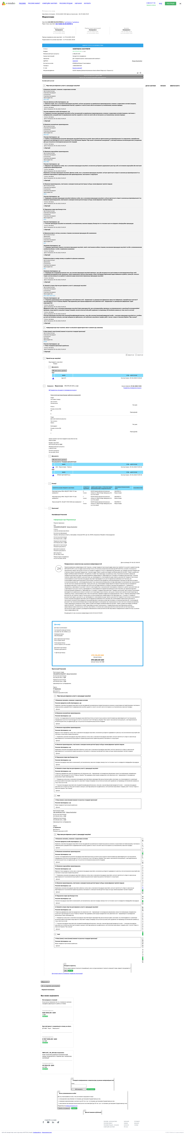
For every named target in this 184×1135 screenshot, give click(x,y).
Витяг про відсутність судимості (92, 75)
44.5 (48, 99)
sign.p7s (63, 378)
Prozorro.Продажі (66, 3)
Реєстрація (170, 3)
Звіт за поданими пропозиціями (50, 985)
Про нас (126, 1127)
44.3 (48, 161)
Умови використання (47, 1133)
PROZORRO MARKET (34, 3)
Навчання (78, 3)
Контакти (87, 3)
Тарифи (136, 1125)
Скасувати (79, 1089)
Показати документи (60, 546)
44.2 (45, 161)
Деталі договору (59, 652)
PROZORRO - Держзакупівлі (110, 1122)
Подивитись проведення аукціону (132, 388)
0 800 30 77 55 (151, 3)
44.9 (45, 295)
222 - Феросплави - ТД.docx (64, 467)
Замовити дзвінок (151, 5)
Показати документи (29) (60, 831)
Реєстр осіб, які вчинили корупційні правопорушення (92, 77)
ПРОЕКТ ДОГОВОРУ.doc (63, 475)
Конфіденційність (37, 1133)
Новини (126, 1123)
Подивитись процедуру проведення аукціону (63, 390)
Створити (91, 1089)
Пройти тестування (64, 1108)
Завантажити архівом (59, 370)
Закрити (74, 1108)
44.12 (45, 194)
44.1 (45, 268)
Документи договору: (60, 647)
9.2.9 (54, 295)
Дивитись (45, 1016)
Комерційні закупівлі (49, 3)
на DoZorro (76, 22)
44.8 (45, 219)
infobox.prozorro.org (71, 1106)
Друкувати (45, 981)
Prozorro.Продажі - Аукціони (111, 1125)
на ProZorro (68, 22)
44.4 (45, 134)
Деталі (57, 709)
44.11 (51, 295)
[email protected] (77, 68)
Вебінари (136, 1123)
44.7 (45, 243)
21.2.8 (45, 341)
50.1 (48, 134)
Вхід (160, 3)
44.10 (47, 295)
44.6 (45, 99)
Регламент (137, 1122)
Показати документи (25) (60, 692)
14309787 (75, 61)
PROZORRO (22, 3)
